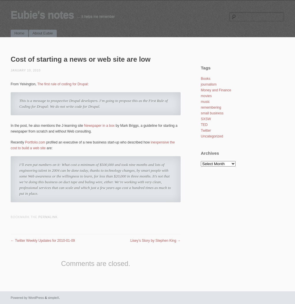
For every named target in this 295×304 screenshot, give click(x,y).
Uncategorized (212, 136)
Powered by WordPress (27, 297)
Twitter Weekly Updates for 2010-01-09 (43, 241)
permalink (48, 217)
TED (204, 125)
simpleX (53, 297)
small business (212, 113)
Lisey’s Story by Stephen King (155, 241)
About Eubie (43, 33)
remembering (211, 107)
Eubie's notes (42, 15)
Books (205, 79)
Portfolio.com (35, 142)
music (205, 102)
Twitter (206, 131)
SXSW (206, 119)
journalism (209, 84)
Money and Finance (216, 90)
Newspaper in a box (99, 126)
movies (206, 96)
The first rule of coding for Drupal (62, 84)
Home (19, 33)
